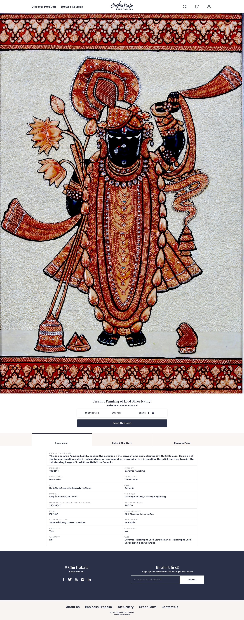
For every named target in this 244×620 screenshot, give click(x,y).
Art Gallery (126, 607)
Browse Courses (72, 6)
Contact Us (170, 607)
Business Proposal (99, 607)
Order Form (147, 607)
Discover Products (44, 6)
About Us (73, 607)
